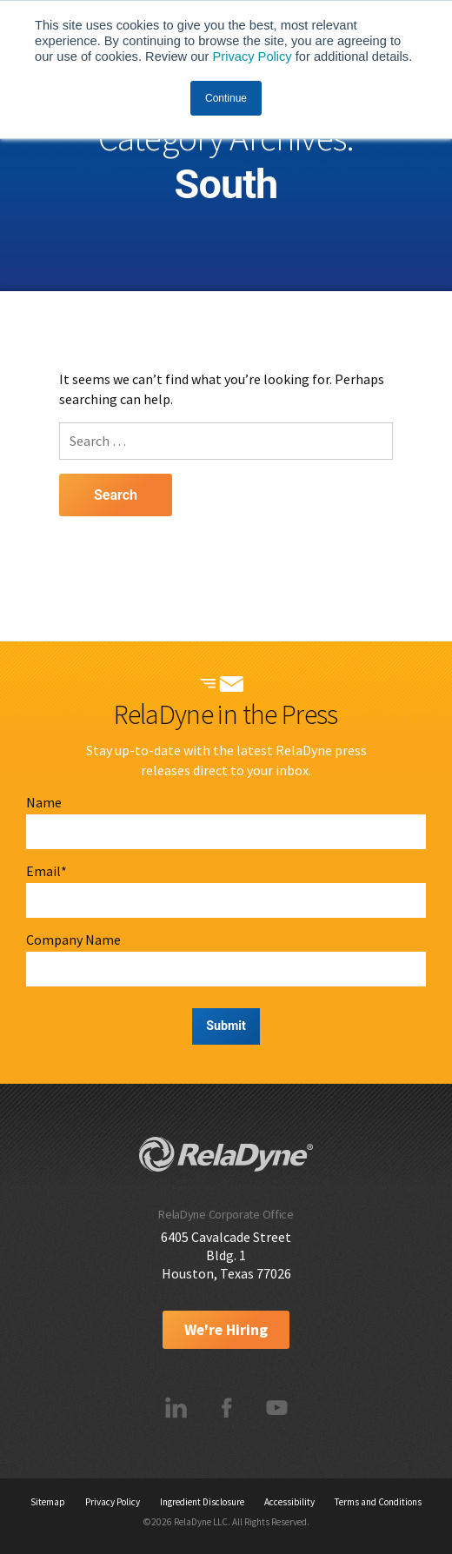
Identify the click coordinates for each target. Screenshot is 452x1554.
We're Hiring (226, 1329)
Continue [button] (226, 98)
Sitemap (47, 1502)
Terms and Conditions (378, 1502)
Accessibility (289, 1502)
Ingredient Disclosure (202, 1502)
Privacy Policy (251, 56)
